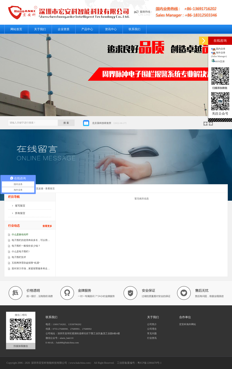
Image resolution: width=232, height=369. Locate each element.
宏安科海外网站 (187, 324)
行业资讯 (152, 338)
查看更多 (47, 226)
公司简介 (152, 324)
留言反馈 (38, 188)
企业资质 (63, 29)
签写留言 (16, 205)
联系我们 (134, 29)
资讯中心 (111, 29)
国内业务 (220, 48)
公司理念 (152, 328)
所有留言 (16, 213)
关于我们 (40, 29)
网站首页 (16, 29)
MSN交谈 (218, 61)
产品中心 (87, 29)
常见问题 (152, 333)
